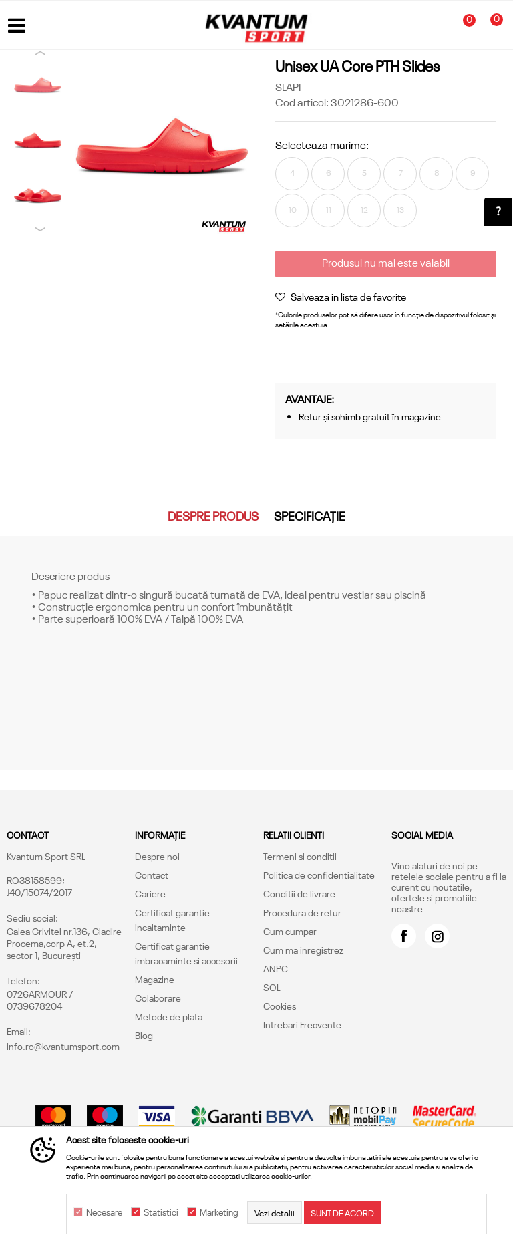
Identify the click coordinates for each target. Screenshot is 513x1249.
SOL (272, 987)
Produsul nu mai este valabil (386, 262)
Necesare (104, 1212)
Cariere (150, 893)
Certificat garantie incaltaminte (172, 919)
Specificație (309, 515)
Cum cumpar (290, 931)
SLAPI (288, 86)
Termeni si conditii (300, 856)
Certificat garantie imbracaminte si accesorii (186, 953)
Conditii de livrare (299, 893)
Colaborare (158, 998)
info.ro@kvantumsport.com (63, 1046)
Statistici (161, 1212)
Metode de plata (168, 1016)
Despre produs (213, 515)
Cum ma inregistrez (303, 950)
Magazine (154, 979)
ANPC (275, 968)
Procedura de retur (302, 912)
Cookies (279, 1006)
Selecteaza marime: (322, 144)
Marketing (219, 1212)
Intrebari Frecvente (302, 1024)
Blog (144, 1035)
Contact (151, 875)
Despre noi (157, 856)
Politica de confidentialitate (319, 875)
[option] (37, 85)
